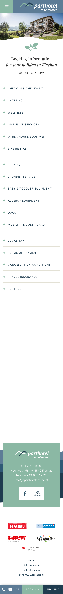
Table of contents (31, 570)
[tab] (30, 88)
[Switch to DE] (17, 589)
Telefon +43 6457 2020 (31, 475)
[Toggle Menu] (7, 6)
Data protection (31, 565)
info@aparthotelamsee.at (31, 480)
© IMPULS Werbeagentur (31, 575)
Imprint (31, 560)
